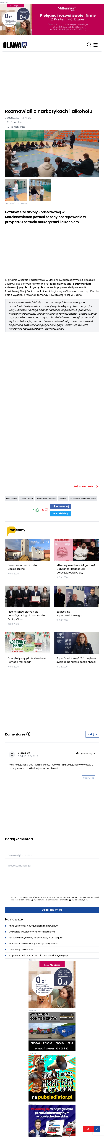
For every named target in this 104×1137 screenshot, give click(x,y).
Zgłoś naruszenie (85, 486)
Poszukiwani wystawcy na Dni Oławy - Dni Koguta (33, 937)
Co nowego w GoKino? (19, 949)
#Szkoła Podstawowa (46, 498)
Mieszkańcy (11, 498)
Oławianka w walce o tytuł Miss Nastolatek (30, 931)
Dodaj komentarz (52, 909)
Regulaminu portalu (68, 897)
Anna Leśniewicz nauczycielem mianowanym (31, 925)
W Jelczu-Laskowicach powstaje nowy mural (31, 943)
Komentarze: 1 (16, 126)
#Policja (63, 498)
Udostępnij (61, 506)
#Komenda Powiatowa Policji (83, 498)
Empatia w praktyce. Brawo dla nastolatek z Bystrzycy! (36, 955)
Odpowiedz (88, 778)
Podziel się (61, 513)
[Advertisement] (52, 78)
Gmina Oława (27, 498)
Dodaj (92, 734)
